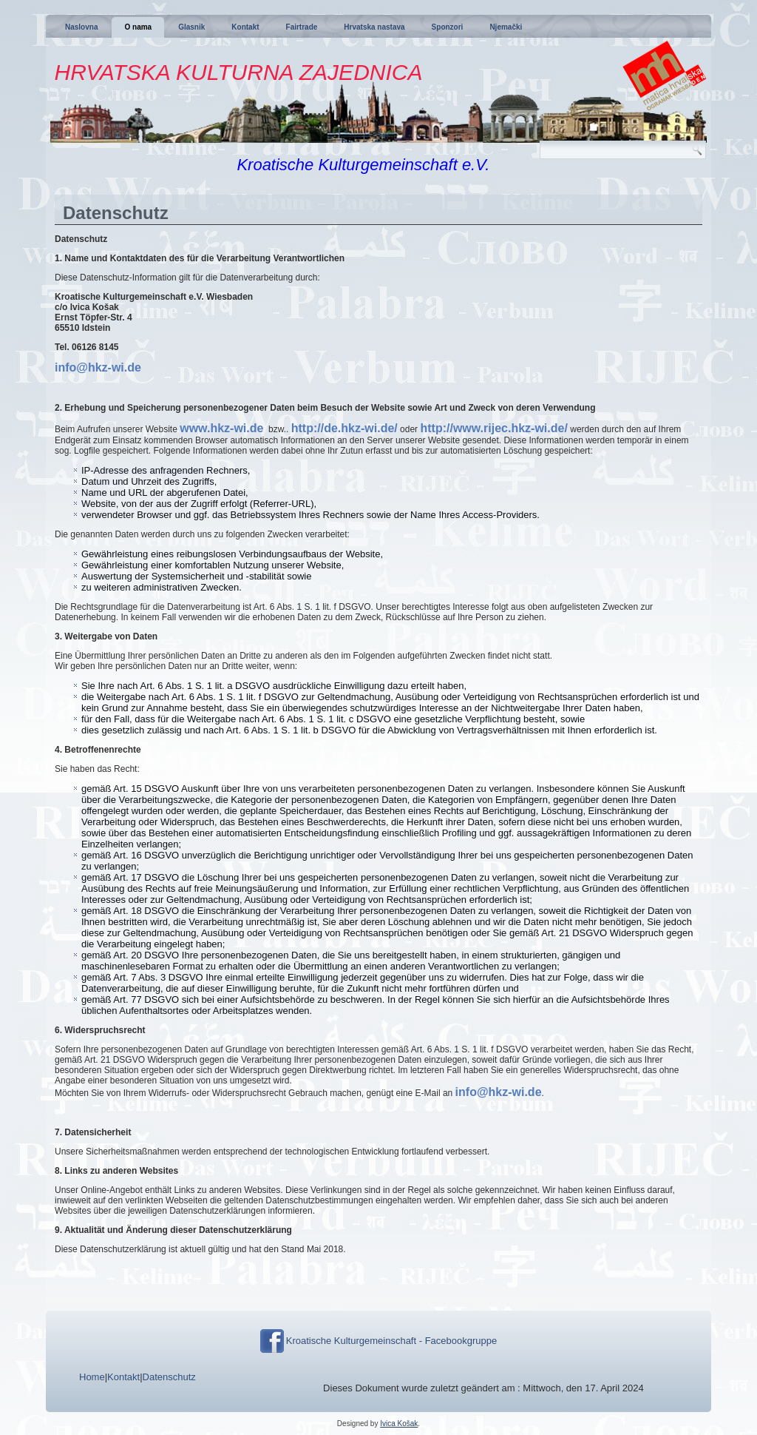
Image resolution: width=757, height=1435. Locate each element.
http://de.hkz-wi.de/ (344, 428)
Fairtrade (302, 27)
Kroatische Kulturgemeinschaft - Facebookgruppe (391, 1340)
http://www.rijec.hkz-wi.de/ (493, 428)
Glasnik (191, 27)
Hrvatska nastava (374, 27)
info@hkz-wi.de (98, 367)
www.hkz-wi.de (221, 428)
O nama (138, 27)
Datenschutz (169, 1376)
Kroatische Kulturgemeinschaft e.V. (363, 164)
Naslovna (81, 27)
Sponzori (448, 27)
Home (92, 1376)
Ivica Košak (399, 1423)
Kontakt (245, 27)
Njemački (505, 27)
